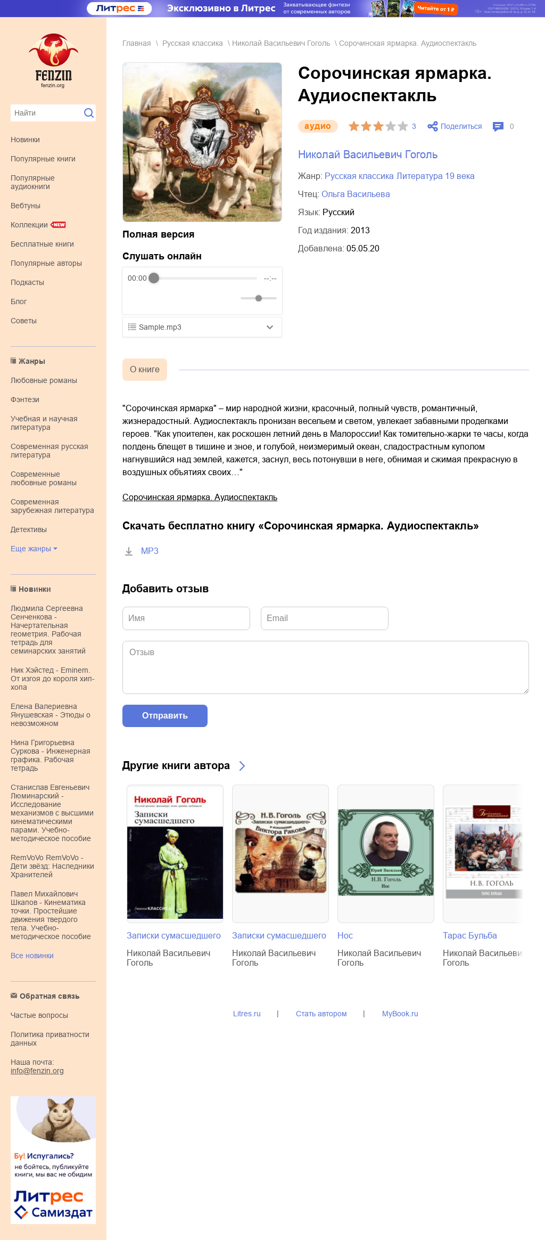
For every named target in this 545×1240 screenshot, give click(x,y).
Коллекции (29, 225)
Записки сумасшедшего (174, 935)
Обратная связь (50, 996)
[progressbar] (205, 278)
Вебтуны (25, 205)
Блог (19, 301)
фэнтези (25, 399)
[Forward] (185, 298)
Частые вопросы (39, 1015)
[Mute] (230, 298)
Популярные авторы (46, 263)
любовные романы (44, 380)
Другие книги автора (176, 765)
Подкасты (27, 282)
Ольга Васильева (355, 194)
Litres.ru (247, 1013)
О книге (145, 369)
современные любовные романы (44, 478)
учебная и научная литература (44, 422)
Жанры (32, 361)
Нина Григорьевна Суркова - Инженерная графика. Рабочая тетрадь (50, 755)
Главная (136, 43)
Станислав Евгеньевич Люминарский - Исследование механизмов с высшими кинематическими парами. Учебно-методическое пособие (52, 813)
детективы (29, 529)
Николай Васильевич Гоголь (281, 43)
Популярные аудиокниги (33, 182)
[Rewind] (138, 298)
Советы (24, 320)
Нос (345, 935)
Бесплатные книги (42, 244)
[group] (202, 290)
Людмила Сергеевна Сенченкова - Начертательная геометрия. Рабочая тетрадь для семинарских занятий (48, 629)
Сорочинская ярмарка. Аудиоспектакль (199, 497)
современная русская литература (49, 450)
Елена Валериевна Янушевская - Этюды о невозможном (50, 715)
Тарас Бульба (470, 935)
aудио (318, 125)
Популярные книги (43, 158)
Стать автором (321, 1013)
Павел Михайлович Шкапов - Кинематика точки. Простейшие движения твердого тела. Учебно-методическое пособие (51, 915)
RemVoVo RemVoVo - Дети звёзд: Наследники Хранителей (52, 866)
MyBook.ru (400, 1013)
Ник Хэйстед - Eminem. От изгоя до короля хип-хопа (53, 678)
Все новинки (32, 955)
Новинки (25, 139)
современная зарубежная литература (52, 506)
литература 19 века (436, 176)
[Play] (161, 298)
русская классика (192, 43)
